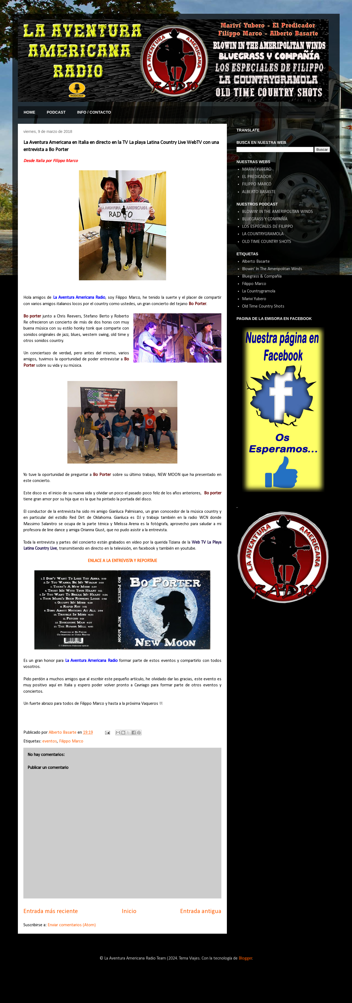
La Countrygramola (258, 291)
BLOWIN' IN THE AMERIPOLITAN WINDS (277, 212)
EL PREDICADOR (256, 177)
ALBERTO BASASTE (259, 192)
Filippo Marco (71, 741)
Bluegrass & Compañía (262, 276)
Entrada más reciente (50, 911)
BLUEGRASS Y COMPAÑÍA (264, 219)
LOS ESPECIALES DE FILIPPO (267, 226)
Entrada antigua (200, 911)
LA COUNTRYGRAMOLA (263, 234)
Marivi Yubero (254, 299)
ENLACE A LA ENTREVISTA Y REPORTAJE (122, 561)
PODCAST (56, 112)
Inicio (129, 911)
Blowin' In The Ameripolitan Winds (272, 269)
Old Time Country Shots (263, 306)
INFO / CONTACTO (94, 112)
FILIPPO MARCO (256, 184)
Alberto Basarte (256, 261)
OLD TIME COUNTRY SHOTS (266, 242)
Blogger (245, 958)
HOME (29, 112)
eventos (49, 741)
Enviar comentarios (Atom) (72, 925)
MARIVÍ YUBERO (256, 169)
